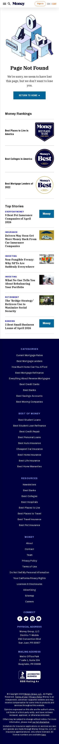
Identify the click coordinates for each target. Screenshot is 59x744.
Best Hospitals (29, 502)
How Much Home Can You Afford (29, 367)
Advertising (29, 590)
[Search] (9, 4)
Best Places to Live (29, 508)
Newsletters (29, 484)
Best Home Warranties (29, 466)
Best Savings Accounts (29, 396)
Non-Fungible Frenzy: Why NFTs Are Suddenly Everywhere (19, 263)
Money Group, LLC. (33, 694)
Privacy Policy (29, 561)
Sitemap (29, 596)
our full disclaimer (40, 722)
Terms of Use (29, 566)
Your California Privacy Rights (29, 578)
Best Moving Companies (29, 402)
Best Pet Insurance (29, 525)
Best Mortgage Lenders (29, 361)
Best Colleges (29, 496)
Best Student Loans (29, 420)
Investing (11, 256)
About (29, 543)
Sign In (40, 4)
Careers (29, 601)
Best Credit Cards (29, 384)
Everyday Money (14, 212)
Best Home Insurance (29, 455)
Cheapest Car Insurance (29, 449)
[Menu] (5, 4)
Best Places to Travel (29, 513)
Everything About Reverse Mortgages (29, 378)
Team (30, 555)
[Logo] (18, 4)
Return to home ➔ (29, 95)
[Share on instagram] (32, 618)
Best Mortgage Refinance (29, 373)
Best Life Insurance (29, 461)
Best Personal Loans (29, 437)
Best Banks (29, 390)
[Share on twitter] (26, 618)
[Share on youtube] (38, 618)
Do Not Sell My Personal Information (29, 572)
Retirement (12, 297)
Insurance (11, 232)
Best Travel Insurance (29, 519)
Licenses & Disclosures (29, 584)
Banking (10, 321)
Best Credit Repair (30, 431)
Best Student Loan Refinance (29, 426)
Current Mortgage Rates (29, 355)
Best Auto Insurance (29, 443)
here (43, 735)
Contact (29, 549)
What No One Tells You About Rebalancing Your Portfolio (20, 284)
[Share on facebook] (19, 618)
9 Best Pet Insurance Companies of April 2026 (18, 219)
